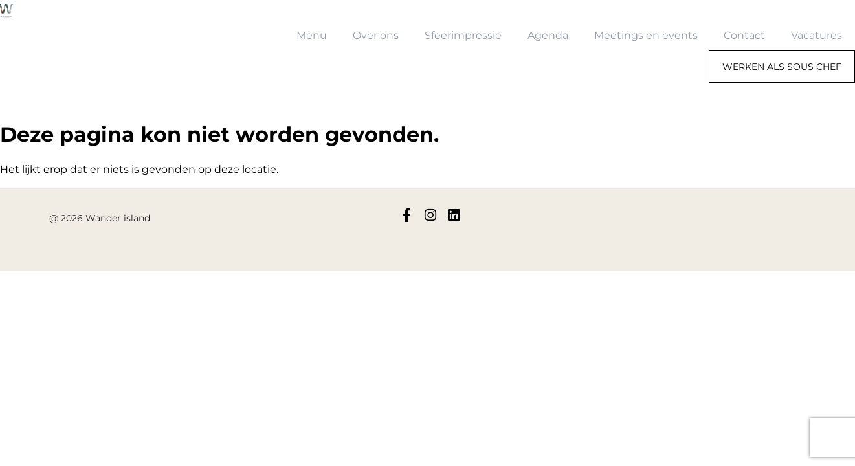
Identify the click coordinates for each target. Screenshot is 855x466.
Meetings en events (646, 35)
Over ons (376, 35)
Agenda (547, 35)
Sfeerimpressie (463, 35)
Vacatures (816, 35)
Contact (744, 35)
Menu (311, 35)
